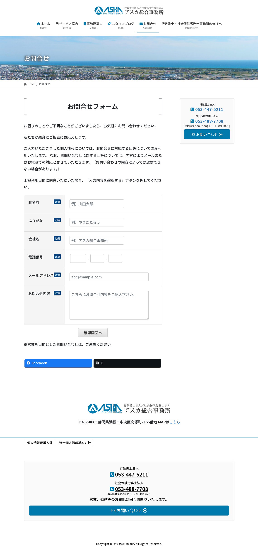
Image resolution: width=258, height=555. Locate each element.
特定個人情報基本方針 (75, 442)
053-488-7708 (209, 121)
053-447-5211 (209, 109)
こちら (174, 422)
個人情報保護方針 (40, 442)
